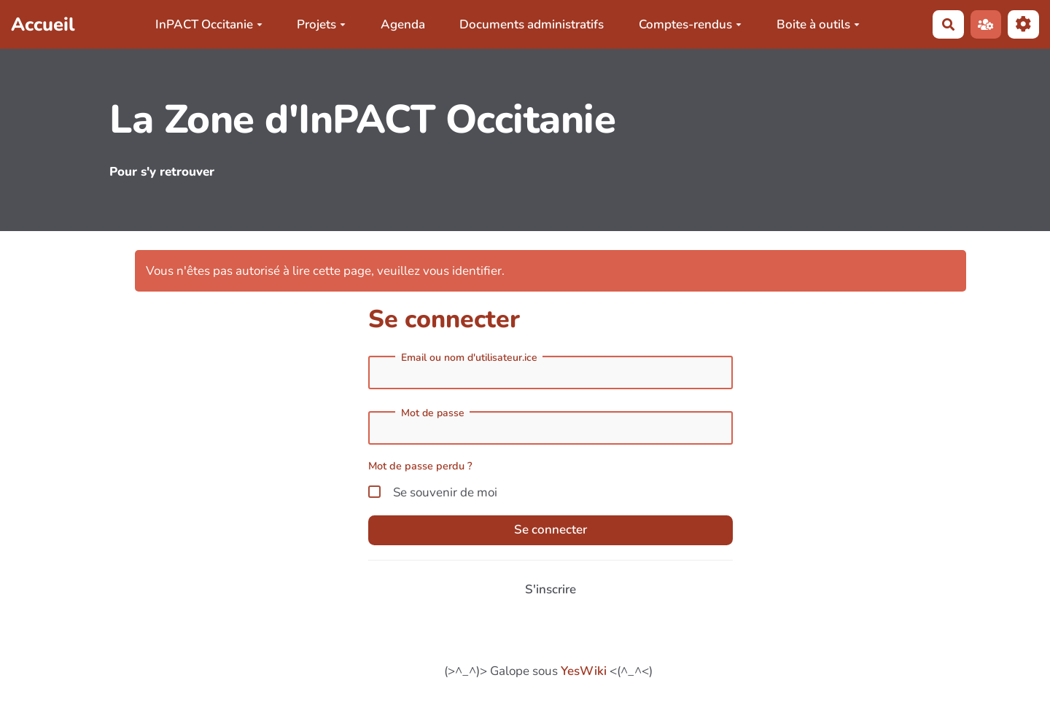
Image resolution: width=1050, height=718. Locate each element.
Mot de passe (432, 413)
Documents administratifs (531, 24)
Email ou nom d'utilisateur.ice (469, 358)
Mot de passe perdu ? (420, 465)
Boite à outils (818, 24)
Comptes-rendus (690, 24)
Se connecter (550, 529)
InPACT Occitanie (208, 24)
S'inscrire (550, 589)
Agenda (403, 24)
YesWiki (584, 671)
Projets (321, 24)
